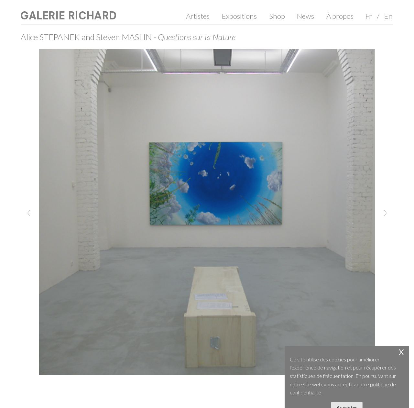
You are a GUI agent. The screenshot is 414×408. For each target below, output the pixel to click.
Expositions (239, 16)
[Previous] (29, 212)
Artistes (198, 16)
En (388, 16)
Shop (277, 16)
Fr (368, 16)
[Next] (385, 212)
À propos (340, 16)
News (305, 16)
